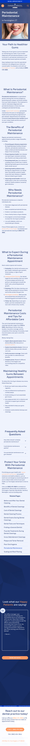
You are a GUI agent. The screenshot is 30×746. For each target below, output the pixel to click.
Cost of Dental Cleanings (13, 510)
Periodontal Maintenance (13, 548)
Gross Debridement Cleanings (14, 537)
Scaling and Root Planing (13, 552)
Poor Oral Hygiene (10, 544)
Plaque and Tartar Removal (13, 541)
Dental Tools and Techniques (14, 524)
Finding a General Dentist (13, 527)
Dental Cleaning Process (12, 514)
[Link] (2, 5)
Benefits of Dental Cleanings (14, 507)
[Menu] (27, 6)
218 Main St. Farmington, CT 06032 (13, 741)
